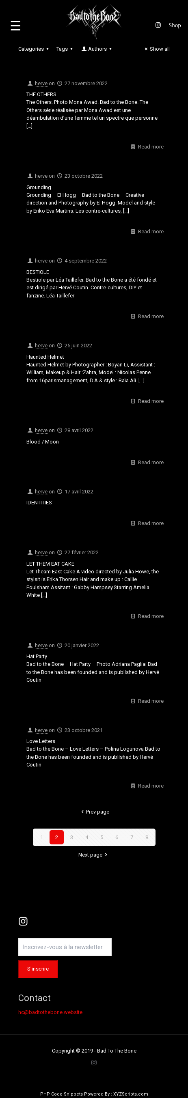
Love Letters (40, 741)
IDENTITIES (39, 502)
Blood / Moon (42, 442)
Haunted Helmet (45, 357)
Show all (156, 49)
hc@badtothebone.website (50, 1012)
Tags (65, 49)
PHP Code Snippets (61, 1094)
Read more (151, 147)
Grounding (38, 187)
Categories (34, 49)
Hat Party (36, 656)
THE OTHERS (41, 94)
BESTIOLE (37, 272)
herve (41, 83)
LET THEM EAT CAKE (50, 564)
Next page (94, 855)
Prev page (94, 812)
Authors (97, 49)
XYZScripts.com (130, 1094)
